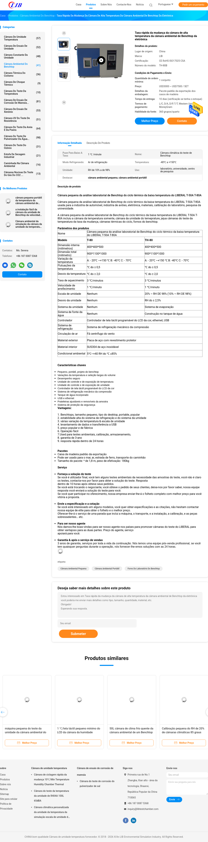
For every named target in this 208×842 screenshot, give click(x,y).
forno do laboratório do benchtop (144, 568)
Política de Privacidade (6, 806)
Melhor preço (149, 121)
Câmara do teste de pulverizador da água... (22, 137)
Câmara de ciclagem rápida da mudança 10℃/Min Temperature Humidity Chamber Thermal (51, 779)
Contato (22, 274)
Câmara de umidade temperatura (22, 38)
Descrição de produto (98, 143)
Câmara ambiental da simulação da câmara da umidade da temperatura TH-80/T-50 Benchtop (28, 224)
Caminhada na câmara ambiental (22, 164)
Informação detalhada (70, 143)
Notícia (4, 789)
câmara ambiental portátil (107, 568)
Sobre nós (5, 784)
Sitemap (4, 794)
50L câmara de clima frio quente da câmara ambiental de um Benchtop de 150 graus (131, 732)
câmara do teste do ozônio (22, 146)
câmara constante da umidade (22, 56)
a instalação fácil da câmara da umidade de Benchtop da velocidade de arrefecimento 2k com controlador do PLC (28, 212)
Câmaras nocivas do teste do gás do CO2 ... (22, 173)
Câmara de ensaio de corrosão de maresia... (22, 101)
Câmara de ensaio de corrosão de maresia (95, 771)
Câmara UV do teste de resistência (22, 119)
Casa (3, 774)
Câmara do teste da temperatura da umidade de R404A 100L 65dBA (51, 796)
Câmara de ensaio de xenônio (22, 110)
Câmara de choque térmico (22, 83)
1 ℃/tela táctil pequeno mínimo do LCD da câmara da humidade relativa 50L (78, 732)
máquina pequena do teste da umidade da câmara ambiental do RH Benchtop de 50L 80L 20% (25, 732)
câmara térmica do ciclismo (22, 74)
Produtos (5, 779)
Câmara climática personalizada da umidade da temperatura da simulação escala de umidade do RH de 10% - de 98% (52, 812)
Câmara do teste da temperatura (22, 92)
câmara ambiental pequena (73, 568)
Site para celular (8, 799)
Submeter (78, 634)
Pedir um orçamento (193, 4)
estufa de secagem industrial (22, 155)
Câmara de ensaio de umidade (22, 47)
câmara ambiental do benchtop (22, 65)
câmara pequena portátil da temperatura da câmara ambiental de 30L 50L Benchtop (28, 200)
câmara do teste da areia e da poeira (22, 128)
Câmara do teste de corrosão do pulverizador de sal (97, 783)
